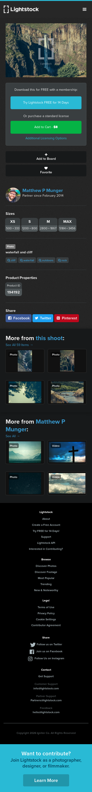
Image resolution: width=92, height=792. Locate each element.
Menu (84, 9)
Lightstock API (46, 543)
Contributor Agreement (46, 625)
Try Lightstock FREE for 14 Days (46, 102)
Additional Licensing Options (46, 138)
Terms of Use (46, 607)
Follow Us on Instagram (49, 658)
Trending (46, 584)
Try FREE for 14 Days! (46, 531)
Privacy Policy (46, 613)
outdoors (46, 260)
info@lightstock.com (46, 688)
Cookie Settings (46, 619)
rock (62, 260)
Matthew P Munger (42, 190)
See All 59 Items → (19, 344)
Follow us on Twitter (49, 644)
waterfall (27, 260)
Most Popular (46, 578)
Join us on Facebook (49, 651)
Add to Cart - (46, 127)
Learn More (46, 780)
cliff (11, 260)
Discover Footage (46, 572)
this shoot (49, 338)
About (46, 519)
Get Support (46, 676)
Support (46, 537)
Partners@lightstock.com (46, 700)
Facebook (18, 318)
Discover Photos (46, 566)
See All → (13, 436)
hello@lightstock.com (46, 712)
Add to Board (46, 157)
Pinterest (66, 318)
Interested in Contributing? (46, 549)
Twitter (43, 318)
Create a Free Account (46, 525)
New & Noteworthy (46, 590)
